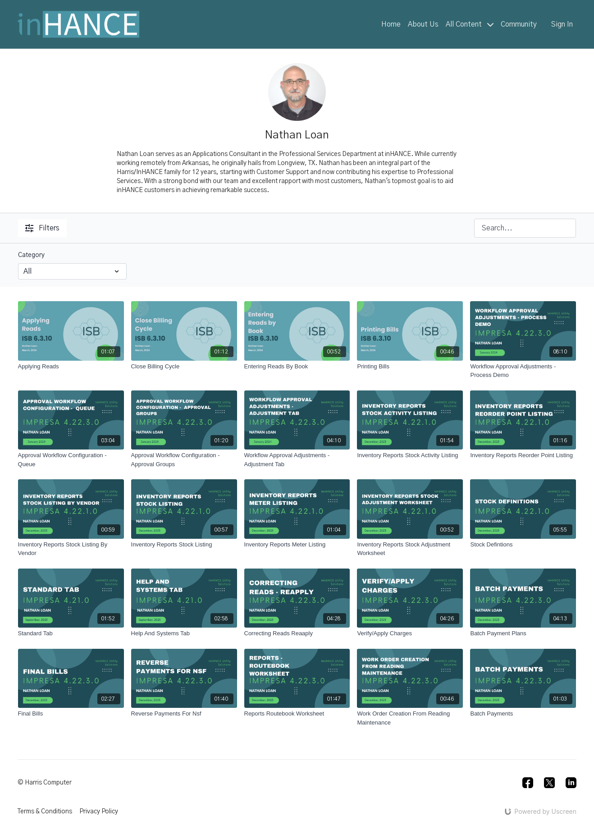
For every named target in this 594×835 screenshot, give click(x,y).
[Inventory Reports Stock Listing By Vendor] (71, 549)
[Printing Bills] (410, 366)
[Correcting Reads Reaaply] (297, 633)
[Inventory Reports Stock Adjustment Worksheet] (410, 549)
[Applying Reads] (71, 366)
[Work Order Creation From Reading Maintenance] (410, 718)
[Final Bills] (71, 713)
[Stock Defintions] (523, 544)
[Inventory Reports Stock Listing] (184, 544)
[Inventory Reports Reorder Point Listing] (523, 455)
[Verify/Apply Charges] (410, 633)
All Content (469, 24)
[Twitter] (549, 782)
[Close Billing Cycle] (184, 366)
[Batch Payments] (523, 713)
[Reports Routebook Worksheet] (297, 713)
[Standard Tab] (71, 633)
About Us (423, 24)
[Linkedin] (571, 782)
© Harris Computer (45, 783)
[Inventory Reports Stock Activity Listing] (410, 455)
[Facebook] (527, 782)
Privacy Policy (98, 811)
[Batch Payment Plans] (523, 633)
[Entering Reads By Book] (297, 366)
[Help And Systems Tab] (184, 633)
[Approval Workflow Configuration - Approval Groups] (184, 459)
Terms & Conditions (45, 811)
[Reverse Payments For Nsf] (184, 713)
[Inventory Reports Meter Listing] (297, 544)
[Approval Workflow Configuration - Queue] (71, 459)
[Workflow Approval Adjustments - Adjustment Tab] (297, 459)
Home (391, 24)
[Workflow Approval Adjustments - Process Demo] (523, 371)
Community (519, 24)
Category (31, 255)
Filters (42, 228)
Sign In (562, 24)
